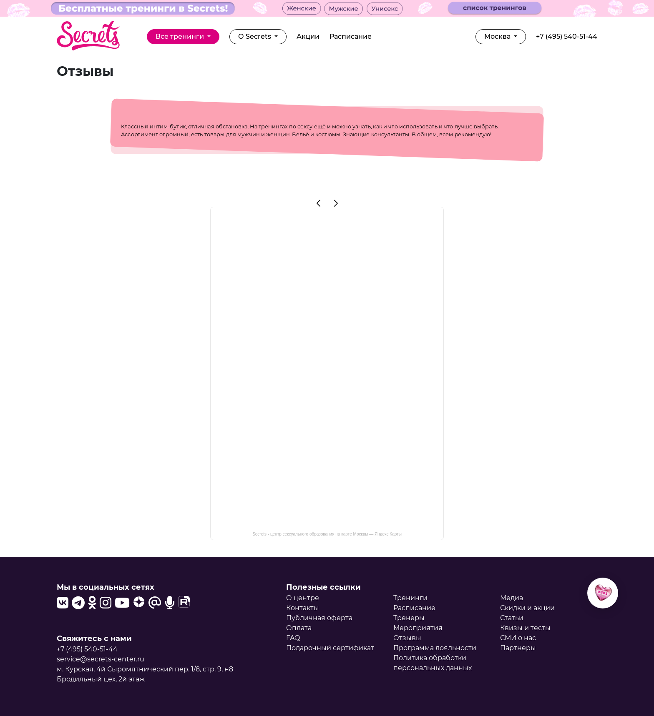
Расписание (351, 36)
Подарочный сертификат (330, 648)
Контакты (302, 608)
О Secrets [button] (255, 36)
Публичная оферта (319, 618)
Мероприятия (418, 628)
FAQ (293, 638)
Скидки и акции (527, 608)
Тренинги (410, 598)
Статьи (511, 618)
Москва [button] (498, 36)
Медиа (511, 598)
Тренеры (409, 618)
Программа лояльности (434, 648)
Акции (308, 36)
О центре (302, 598)
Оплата (299, 628)
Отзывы (407, 638)
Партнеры (518, 648)
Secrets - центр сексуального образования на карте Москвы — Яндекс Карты (327, 534)
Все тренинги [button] (181, 36)
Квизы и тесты (525, 628)
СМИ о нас (518, 638)
